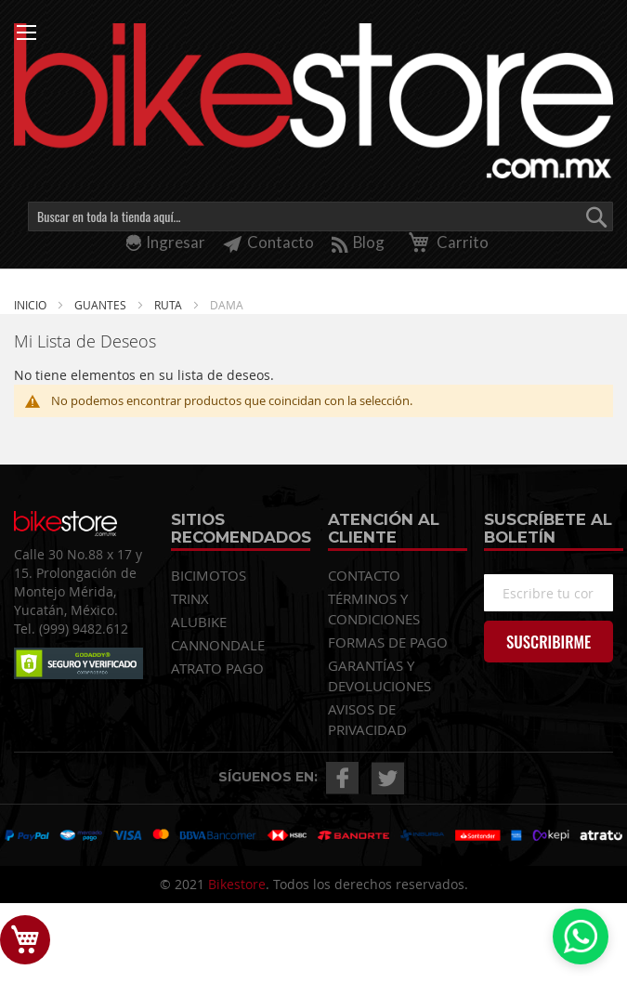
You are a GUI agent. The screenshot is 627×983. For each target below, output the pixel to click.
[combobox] (320, 216)
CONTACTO (364, 575)
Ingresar (175, 242)
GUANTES (101, 304)
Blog (358, 242)
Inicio (31, 304)
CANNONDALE (218, 645)
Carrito (445, 242)
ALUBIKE (199, 621)
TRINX (190, 598)
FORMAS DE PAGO (388, 642)
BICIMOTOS (208, 575)
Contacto (268, 242)
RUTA (169, 304)
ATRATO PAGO (217, 668)
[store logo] (313, 101)
